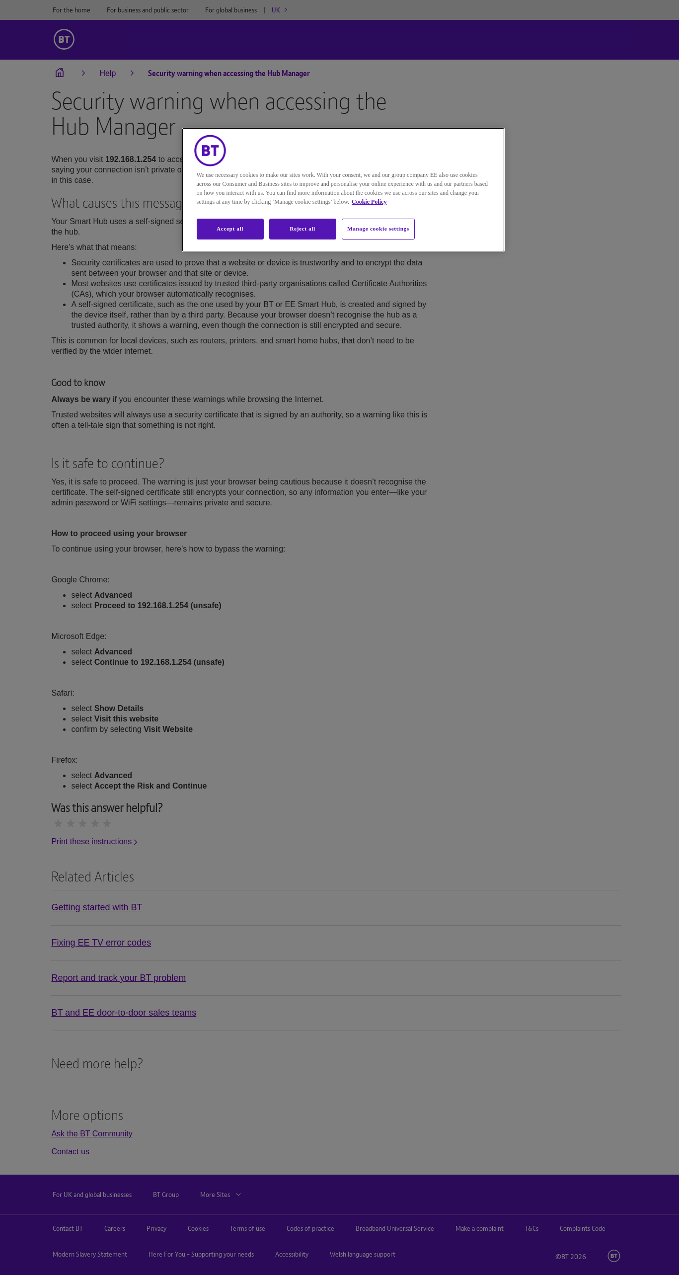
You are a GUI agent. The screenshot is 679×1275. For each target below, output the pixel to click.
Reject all (302, 229)
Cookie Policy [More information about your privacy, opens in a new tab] (369, 201)
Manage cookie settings (378, 229)
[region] (343, 190)
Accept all (230, 229)
